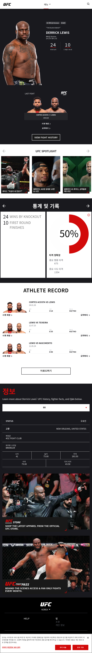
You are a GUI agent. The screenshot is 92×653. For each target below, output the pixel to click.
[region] (46, 643)
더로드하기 (46, 371)
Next (88, 151)
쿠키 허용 (63, 647)
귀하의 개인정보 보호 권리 (11, 647)
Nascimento (45, 343)
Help (26, 618)
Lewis (52, 302)
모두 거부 (80, 647)
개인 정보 (60, 625)
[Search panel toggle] (88, 4)
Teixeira (43, 322)
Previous (4, 151)
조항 (58, 621)
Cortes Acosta (37, 302)
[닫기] (88, 638)
